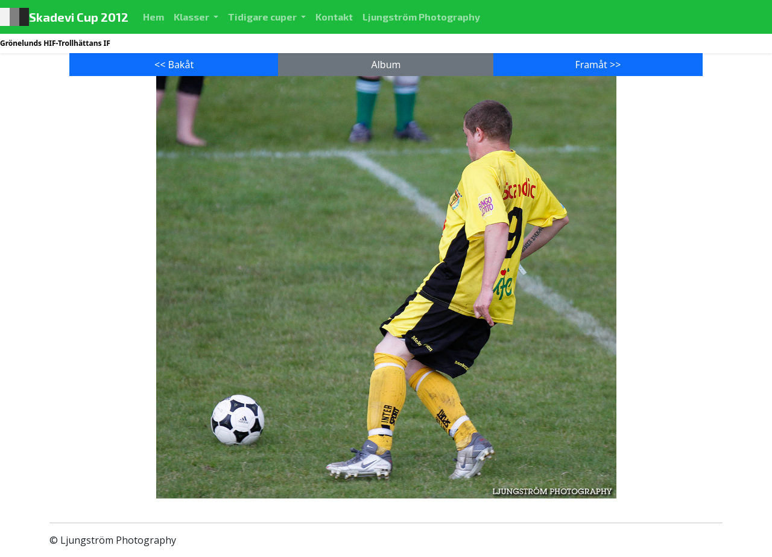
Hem (156, 15)
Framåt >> (598, 64)
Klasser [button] (192, 16)
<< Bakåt (174, 64)
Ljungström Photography (421, 16)
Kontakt (334, 16)
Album (385, 64)
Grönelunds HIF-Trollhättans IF (55, 43)
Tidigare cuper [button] (263, 16)
